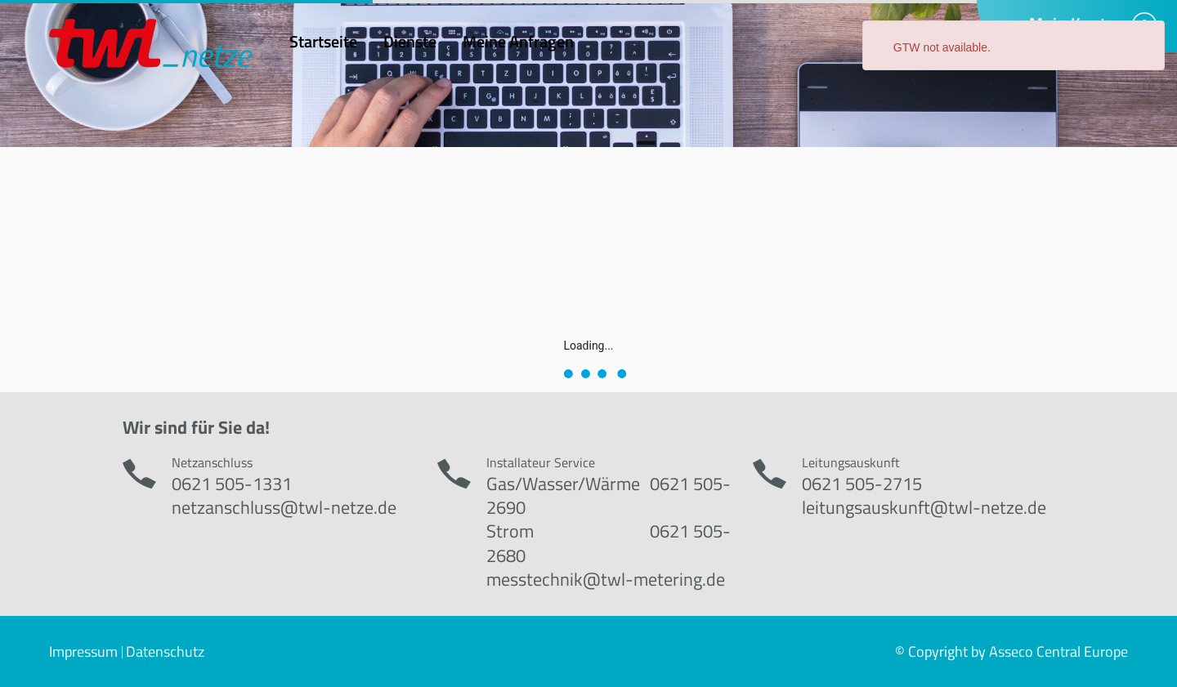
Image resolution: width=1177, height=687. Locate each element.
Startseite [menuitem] (323, 41)
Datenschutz (165, 651)
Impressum (83, 651)
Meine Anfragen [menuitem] (518, 41)
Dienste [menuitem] (409, 41)
